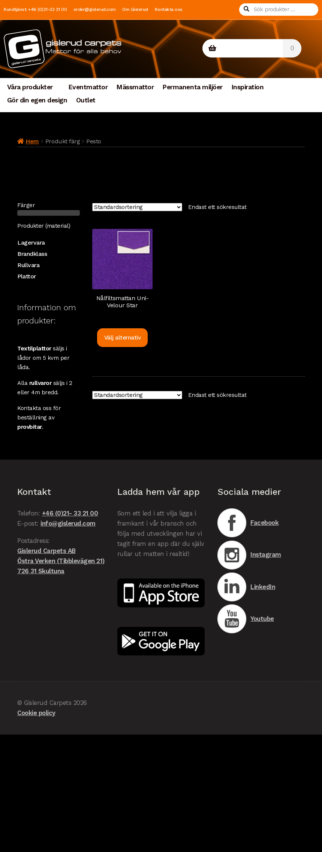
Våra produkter (30, 87)
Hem (32, 141)
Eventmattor (88, 87)
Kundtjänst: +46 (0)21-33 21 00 (35, 9)
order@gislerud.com (94, 9)
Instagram (249, 555)
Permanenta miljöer (192, 87)
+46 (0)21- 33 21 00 (70, 513)
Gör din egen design (37, 100)
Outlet (86, 100)
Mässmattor (135, 87)
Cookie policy (36, 713)
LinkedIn (246, 587)
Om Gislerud (135, 9)
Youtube (245, 618)
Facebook (248, 522)
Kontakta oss (169, 9)
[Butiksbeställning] (137, 207)
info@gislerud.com (68, 523)
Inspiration (247, 87)
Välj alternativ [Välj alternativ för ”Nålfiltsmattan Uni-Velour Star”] (122, 337)
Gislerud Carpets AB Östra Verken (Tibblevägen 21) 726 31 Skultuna (61, 561)
